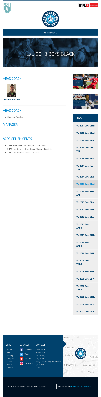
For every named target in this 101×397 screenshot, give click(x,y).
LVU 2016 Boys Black (85, 132)
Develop (10, 355)
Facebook (28, 349)
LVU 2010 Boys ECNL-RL (82, 244)
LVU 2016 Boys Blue (84, 140)
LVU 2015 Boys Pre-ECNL (84, 149)
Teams (9, 361)
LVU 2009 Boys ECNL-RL (82, 262)
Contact (10, 367)
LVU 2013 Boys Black (85, 184)
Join (8, 352)
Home (50, 19)
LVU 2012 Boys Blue (84, 216)
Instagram (28, 363)
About (9, 364)
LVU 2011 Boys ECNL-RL (82, 226)
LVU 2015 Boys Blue (84, 158)
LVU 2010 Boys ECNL (85, 253)
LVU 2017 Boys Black (85, 125)
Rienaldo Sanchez (11, 99)
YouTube (28, 358)
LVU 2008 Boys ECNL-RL (82, 287)
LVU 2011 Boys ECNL (85, 235)
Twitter (28, 354)
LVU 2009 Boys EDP (84, 278)
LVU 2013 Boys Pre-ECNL (84, 193)
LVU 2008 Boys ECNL (85, 296)
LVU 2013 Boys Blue (84, 202)
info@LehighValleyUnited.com (48, 361)
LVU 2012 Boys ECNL (85, 209)
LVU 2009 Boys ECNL (85, 271)
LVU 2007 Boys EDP (84, 311)
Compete (10, 358)
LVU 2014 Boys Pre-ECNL (84, 167)
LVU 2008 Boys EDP (84, 304)
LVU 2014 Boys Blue (84, 176)
